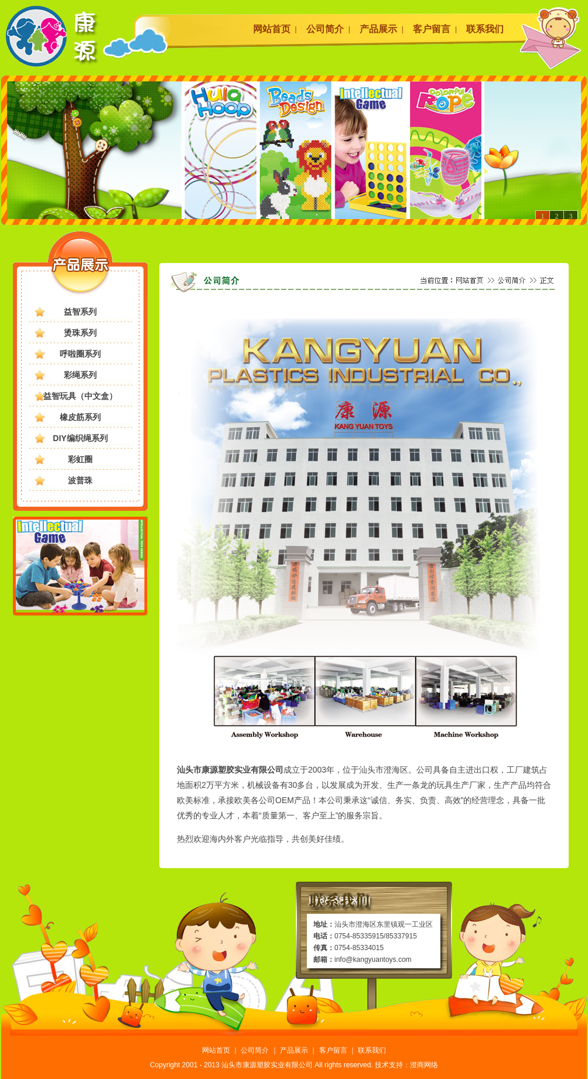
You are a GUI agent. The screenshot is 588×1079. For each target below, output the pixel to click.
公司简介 (325, 29)
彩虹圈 (80, 459)
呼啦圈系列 (80, 353)
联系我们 (485, 29)
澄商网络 (424, 1065)
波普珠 (80, 480)
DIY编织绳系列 (80, 438)
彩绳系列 (80, 375)
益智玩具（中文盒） (80, 396)
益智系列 (80, 311)
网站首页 (271, 29)
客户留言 (431, 29)
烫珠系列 (80, 332)
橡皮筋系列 (80, 417)
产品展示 (378, 29)
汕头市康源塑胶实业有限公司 (267, 1065)
